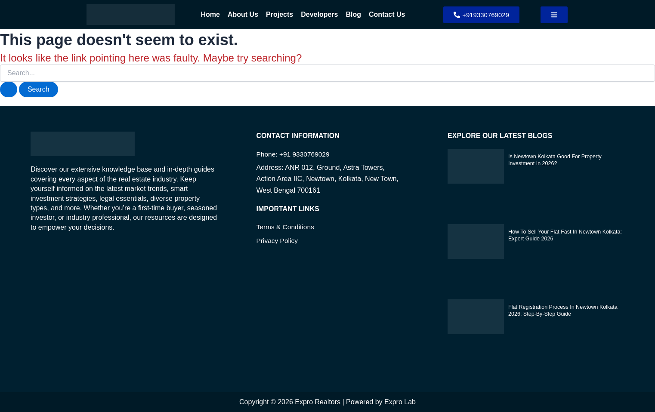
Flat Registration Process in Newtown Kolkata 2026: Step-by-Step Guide (560, 310)
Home (210, 14)
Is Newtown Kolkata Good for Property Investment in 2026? (553, 159)
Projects (279, 14)
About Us (243, 14)
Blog (353, 14)
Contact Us (387, 14)
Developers (319, 14)
